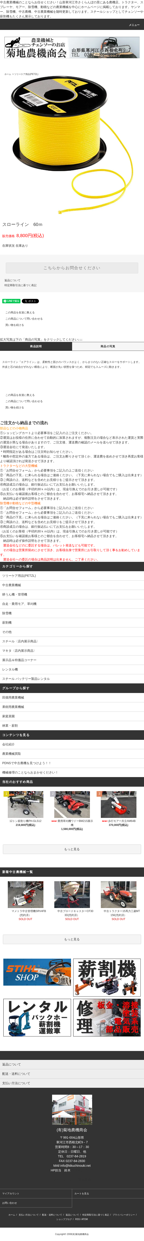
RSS (77, 1219)
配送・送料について (52, 1215)
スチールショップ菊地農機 (72, 1179)
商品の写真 (108, 346)
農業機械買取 (11, 753)
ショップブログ (64, 1219)
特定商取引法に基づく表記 (20, 285)
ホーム (7, 74)
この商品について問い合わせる (21, 318)
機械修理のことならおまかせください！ (30, 772)
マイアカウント (10, 1193)
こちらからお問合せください (72, 268)
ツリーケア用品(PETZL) (26, 74)
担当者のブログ (82, 1170)
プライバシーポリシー (124, 1215)
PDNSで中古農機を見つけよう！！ (26, 763)
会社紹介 (8, 744)
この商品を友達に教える (17, 312)
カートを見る (81, 1193)
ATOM (84, 1219)
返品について (12, 280)
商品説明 (36, 346)
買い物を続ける (12, 325)
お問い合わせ (9, 1203)
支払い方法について (29, 1215)
